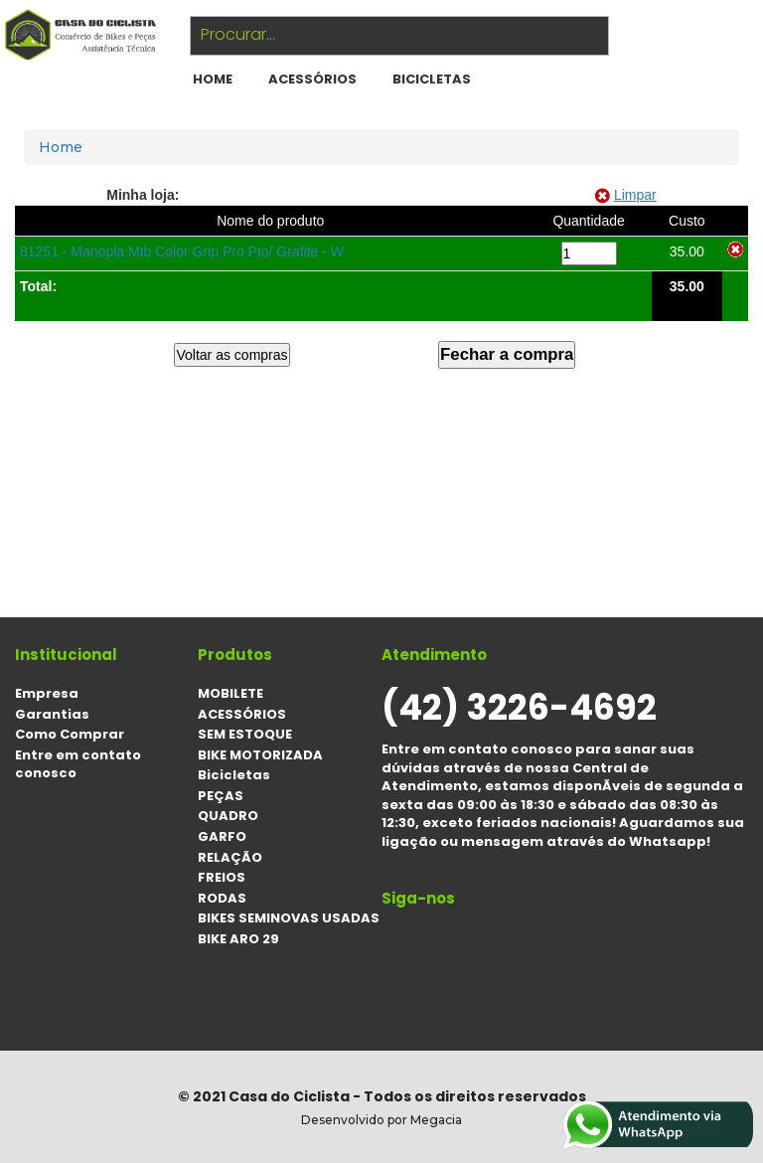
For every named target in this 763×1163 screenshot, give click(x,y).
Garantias (52, 714)
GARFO (222, 836)
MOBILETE (230, 693)
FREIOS (221, 877)
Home (60, 147)
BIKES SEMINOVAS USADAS (289, 918)
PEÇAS (220, 795)
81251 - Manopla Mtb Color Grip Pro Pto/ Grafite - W (182, 251)
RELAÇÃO (230, 857)
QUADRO (228, 815)
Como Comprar (69, 734)
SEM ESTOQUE (245, 734)
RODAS (222, 898)
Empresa (46, 693)
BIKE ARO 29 (238, 938)
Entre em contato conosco (78, 764)
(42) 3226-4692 (519, 707)
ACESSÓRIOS (312, 79)
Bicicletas (431, 79)
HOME (212, 79)
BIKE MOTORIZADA (260, 755)
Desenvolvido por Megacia (381, 1119)
